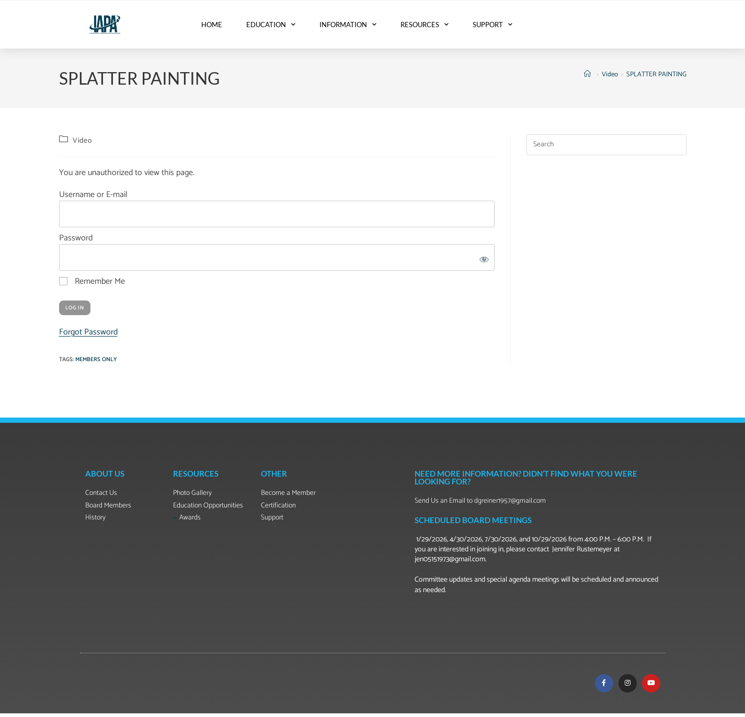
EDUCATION (270, 24)
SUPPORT (492, 24)
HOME (211, 24)
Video (82, 141)
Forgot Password (88, 332)
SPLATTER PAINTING (656, 74)
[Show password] (482, 257)
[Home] (588, 74)
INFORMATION (347, 24)
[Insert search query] (606, 144)
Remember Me (92, 281)
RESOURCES (424, 24)
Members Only (96, 359)
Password (76, 238)
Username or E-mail (93, 195)
